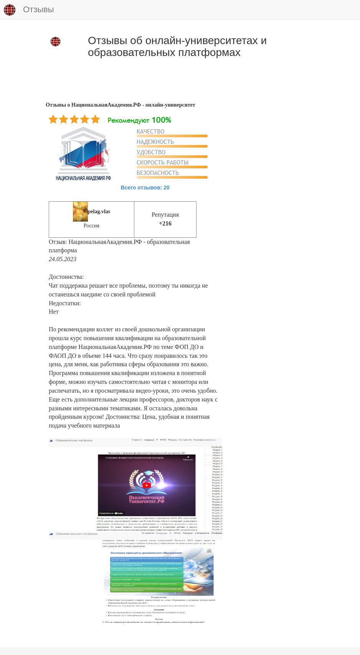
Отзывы (29, 10)
